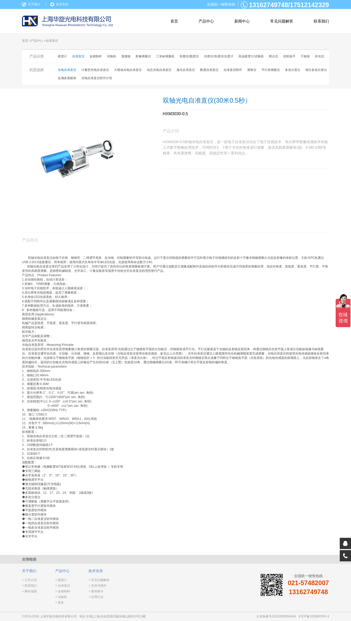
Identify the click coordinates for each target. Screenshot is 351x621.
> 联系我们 (29, 585)
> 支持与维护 (97, 585)
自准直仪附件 (233, 70)
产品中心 (206, 21)
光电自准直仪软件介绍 (96, 78)
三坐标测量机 (165, 56)
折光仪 (319, 56)
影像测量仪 (143, 56)
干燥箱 (305, 56)
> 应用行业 (96, 597)
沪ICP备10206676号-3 (313, 616)
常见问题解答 (281, 21)
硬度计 (62, 56)
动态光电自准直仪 (159, 70)
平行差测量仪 (270, 70)
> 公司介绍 (29, 580)
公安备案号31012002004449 (275, 616)
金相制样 (96, 56)
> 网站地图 (29, 591)
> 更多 (59, 602)
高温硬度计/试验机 (251, 56)
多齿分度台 (292, 70)
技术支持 (62, 4)
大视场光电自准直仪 (128, 70)
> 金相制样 (62, 591)
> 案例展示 (96, 591)
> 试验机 (61, 597)
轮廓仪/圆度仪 (189, 56)
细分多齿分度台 (316, 70)
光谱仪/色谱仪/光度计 (218, 56)
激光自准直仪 (186, 70)
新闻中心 (242, 21)
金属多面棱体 (67, 78)
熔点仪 (273, 56)
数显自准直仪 (209, 70)
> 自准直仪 (62, 585)
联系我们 (321, 21)
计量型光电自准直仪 (95, 70)
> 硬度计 (61, 580)
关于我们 (34, 4)
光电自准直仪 (67, 70)
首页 (174, 21)
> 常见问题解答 (99, 580)
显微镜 (125, 56)
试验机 (111, 56)
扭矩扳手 (289, 56)
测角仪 (251, 70)
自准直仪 (78, 56)
